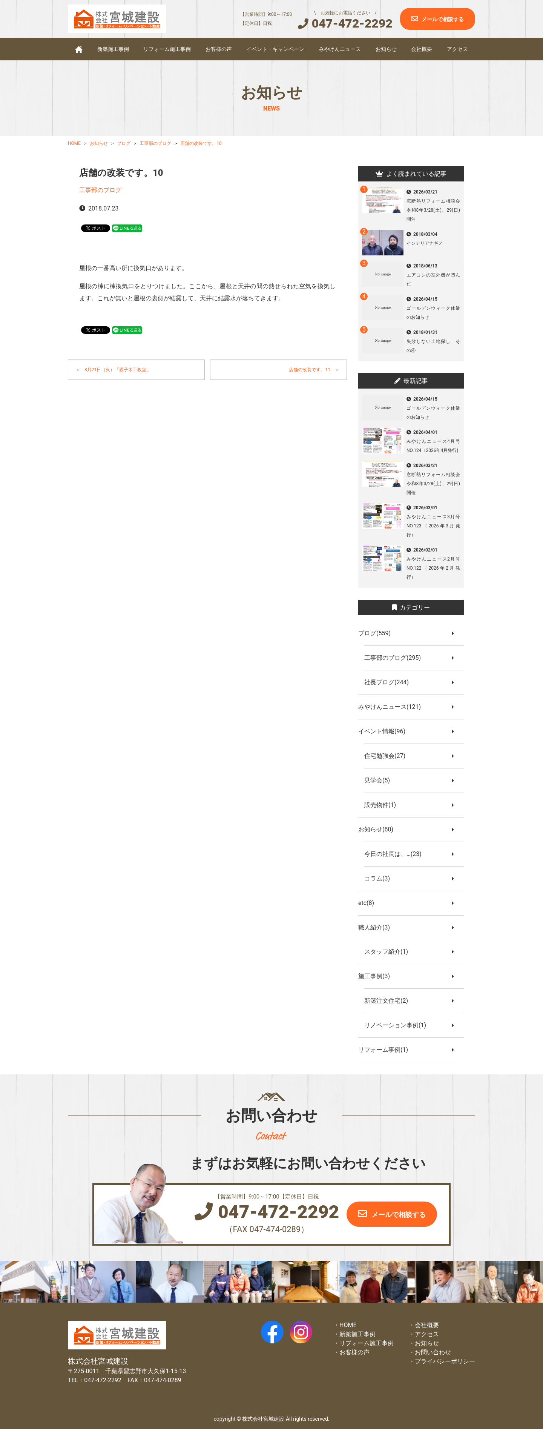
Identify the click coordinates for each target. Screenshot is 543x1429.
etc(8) (369, 903)
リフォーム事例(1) (386, 1049)
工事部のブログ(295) (395, 657)
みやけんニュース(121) (392, 706)
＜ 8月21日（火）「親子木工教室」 (113, 369)
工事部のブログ (100, 190)
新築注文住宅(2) (389, 1000)
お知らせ (386, 49)
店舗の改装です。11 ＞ (314, 369)
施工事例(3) (377, 976)
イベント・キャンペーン (275, 49)
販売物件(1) (383, 804)
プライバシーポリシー (445, 1361)
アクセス (457, 49)
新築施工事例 (113, 49)
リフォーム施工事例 (167, 49)
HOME (347, 1325)
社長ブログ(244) (389, 682)
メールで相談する (443, 19)
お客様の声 (219, 49)
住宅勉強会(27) (387, 755)
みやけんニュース (340, 49)
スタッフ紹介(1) (389, 951)
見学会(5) (380, 780)
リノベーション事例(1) (398, 1025)
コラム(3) (380, 878)
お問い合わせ (433, 1352)
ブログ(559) (377, 633)
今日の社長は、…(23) (396, 853)
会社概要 (421, 49)
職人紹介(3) (377, 927)
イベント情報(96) (384, 731)
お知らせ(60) (378, 829)
